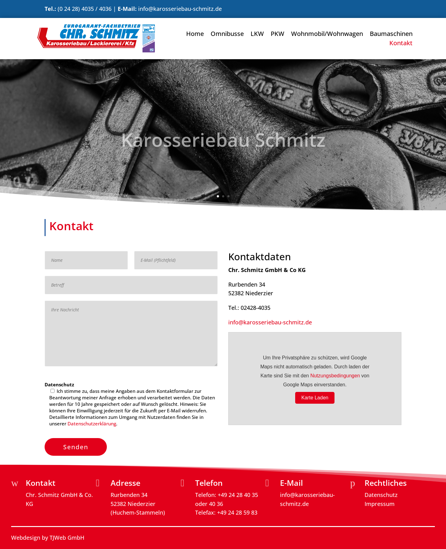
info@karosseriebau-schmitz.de (180, 8)
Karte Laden (314, 397)
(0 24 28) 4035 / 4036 (85, 8)
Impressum (380, 503)
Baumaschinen (391, 35)
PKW (277, 35)
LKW (257, 35)
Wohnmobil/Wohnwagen (327, 35)
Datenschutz (381, 494)
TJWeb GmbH (67, 537)
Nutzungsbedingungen (335, 375)
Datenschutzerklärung (92, 423)
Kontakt (401, 44)
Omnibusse (227, 35)
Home (195, 35)
